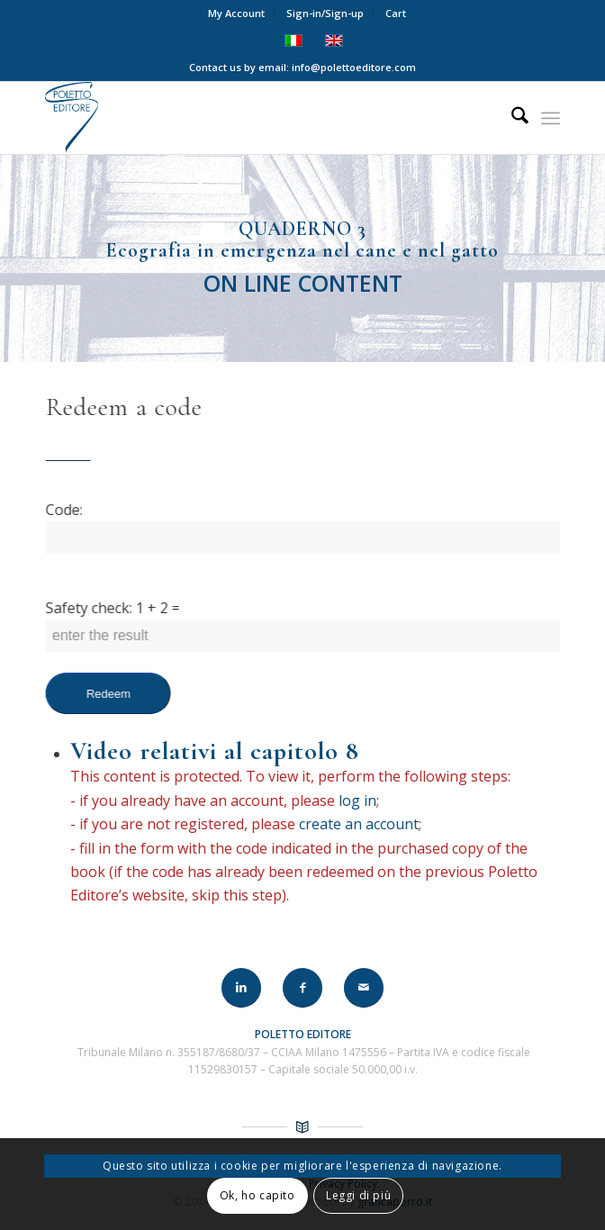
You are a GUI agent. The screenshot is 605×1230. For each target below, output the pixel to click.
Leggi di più (358, 1195)
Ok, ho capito (257, 1195)
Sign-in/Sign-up (325, 13)
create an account (347, 824)
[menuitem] (237, 13)
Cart (395, 13)
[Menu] (550, 118)
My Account (236, 13)
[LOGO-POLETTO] (250, 118)
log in (346, 800)
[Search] (510, 118)
